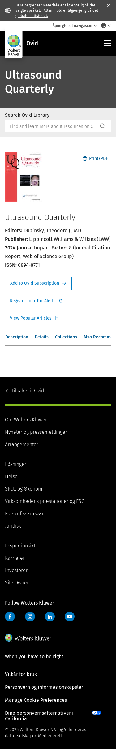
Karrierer (15, 558)
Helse (11, 476)
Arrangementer (21, 444)
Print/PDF (95, 158)
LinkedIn (50, 616)
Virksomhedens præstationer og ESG (44, 501)
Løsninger (15, 464)
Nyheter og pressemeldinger (36, 432)
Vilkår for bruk (21, 674)
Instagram (30, 616)
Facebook (10, 616)
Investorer (16, 570)
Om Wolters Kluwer (26, 420)
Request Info (38, 283)
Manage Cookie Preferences (36, 700)
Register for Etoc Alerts (36, 301)
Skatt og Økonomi (24, 489)
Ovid (27, 391)
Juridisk (13, 526)
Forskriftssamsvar (24, 514)
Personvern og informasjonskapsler (44, 687)
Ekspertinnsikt (20, 546)
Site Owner (17, 583)
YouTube (70, 616)
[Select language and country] (104, 26)
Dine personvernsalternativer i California (39, 716)
